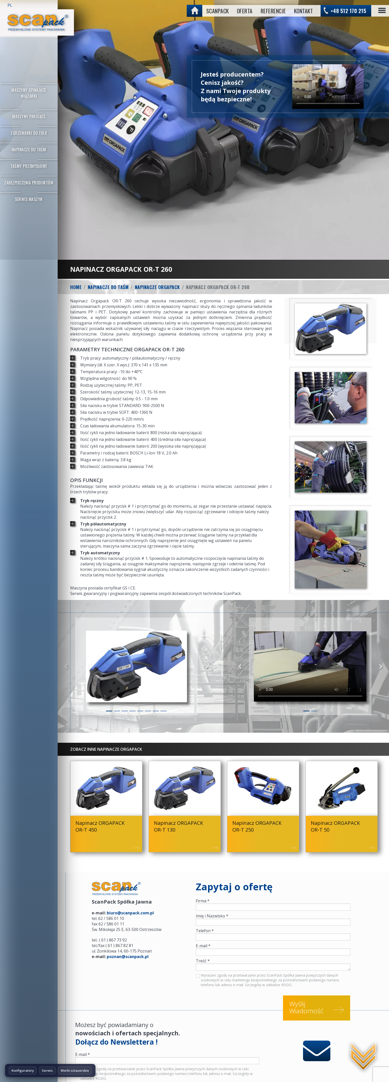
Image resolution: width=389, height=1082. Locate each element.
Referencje (273, 11)
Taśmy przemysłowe (29, 166)
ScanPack (217, 11)
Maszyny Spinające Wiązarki (29, 93)
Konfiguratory (23, 1070)
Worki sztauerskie (75, 1070)
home (195, 10)
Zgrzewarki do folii (29, 133)
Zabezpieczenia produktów (28, 183)
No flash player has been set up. (329, 86)
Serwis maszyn (29, 199)
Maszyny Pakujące (28, 116)
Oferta (245, 11)
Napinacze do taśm (29, 150)
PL (10, 5)
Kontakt (303, 11)
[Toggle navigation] (382, 11)
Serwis (47, 1070)
